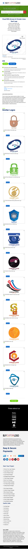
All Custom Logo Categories (14, 14)
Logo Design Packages (8, 474)
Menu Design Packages (8, 492)
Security (5, 87)
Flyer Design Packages (8, 488)
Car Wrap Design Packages (9, 483)
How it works (6, 515)
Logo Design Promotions (9, 470)
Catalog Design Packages (9, 485)
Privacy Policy (6, 522)
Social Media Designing (8, 501)
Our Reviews (6, 508)
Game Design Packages (8, 497)
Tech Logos (5, 89)
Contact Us (6, 524)
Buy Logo (5, 63)
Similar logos (12, 63)
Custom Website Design (8, 472)
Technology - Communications (8, 88)
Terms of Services (7, 521)
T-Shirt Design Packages (8, 478)
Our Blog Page (6, 506)
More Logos (14, 400)
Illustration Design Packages (9, 495)
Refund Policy (6, 519)
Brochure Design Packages (9, 481)
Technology (6, 511)
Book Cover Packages (8, 480)
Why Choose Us (7, 517)
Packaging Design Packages (9, 476)
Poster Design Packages (8, 499)
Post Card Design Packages (9, 493)
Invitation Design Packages (9, 490)
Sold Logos (6, 513)
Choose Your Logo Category (9, 469)
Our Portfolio (6, 510)
